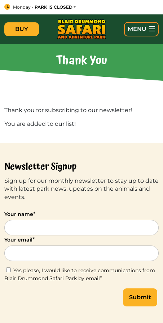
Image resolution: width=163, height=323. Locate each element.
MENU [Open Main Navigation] (141, 29)
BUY (21, 29)
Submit (140, 297)
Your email (19, 239)
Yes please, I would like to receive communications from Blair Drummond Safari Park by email (79, 274)
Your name (19, 214)
